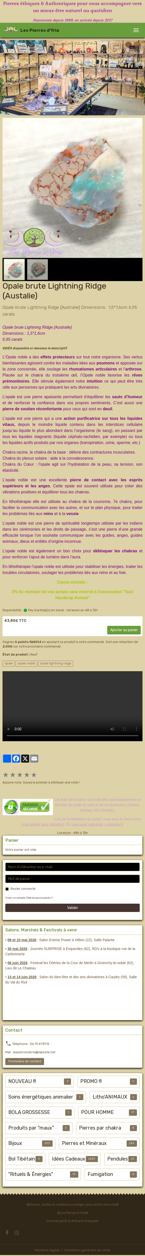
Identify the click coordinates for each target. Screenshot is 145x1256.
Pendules (117, 1159)
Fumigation (100, 1174)
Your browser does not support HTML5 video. (72, 706)
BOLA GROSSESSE (29, 1112)
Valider (72, 908)
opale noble (26, 663)
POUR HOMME (97, 1112)
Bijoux (15, 1143)
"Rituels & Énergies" (30, 1174)
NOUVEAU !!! (22, 1081)
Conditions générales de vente (87, 1250)
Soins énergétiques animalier (40, 1097)
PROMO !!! (91, 1081)
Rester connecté (23, 889)
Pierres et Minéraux (84, 1143)
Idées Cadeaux (68, 1159)
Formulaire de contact (24, 1061)
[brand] (31, 30)
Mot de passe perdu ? (40, 897)
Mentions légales (47, 1250)
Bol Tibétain (21, 1159)
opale (9, 663)
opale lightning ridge (55, 663)
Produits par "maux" (31, 1128)
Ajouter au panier (124, 630)
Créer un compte (15, 897)
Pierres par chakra (100, 1128)
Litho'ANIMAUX (110, 1097)
